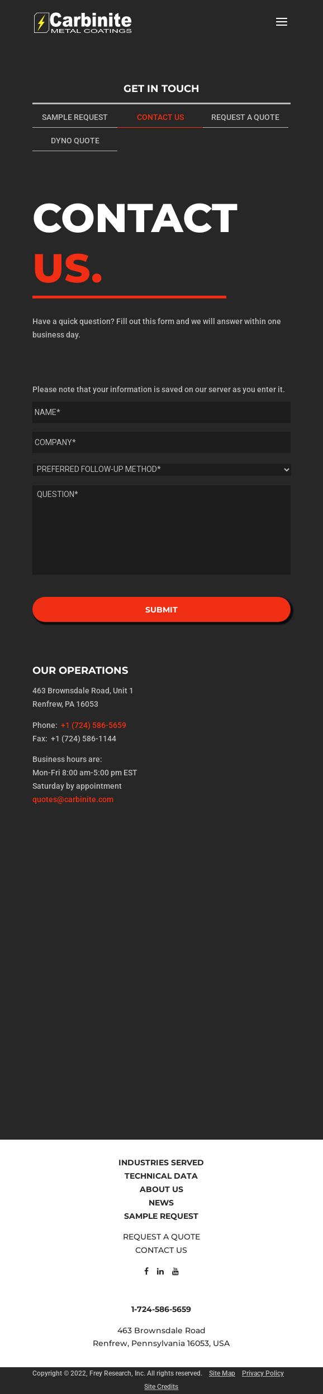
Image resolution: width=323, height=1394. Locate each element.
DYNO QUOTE (75, 140)
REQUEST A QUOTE (245, 117)
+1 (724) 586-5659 (93, 725)
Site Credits (161, 1387)
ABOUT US (161, 1189)
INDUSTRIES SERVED (161, 1162)
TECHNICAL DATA (161, 1176)
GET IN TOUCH (162, 89)
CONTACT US (160, 117)
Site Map (222, 1373)
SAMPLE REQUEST (75, 117)
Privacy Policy (263, 1373)
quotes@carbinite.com (72, 799)
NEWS (161, 1203)
